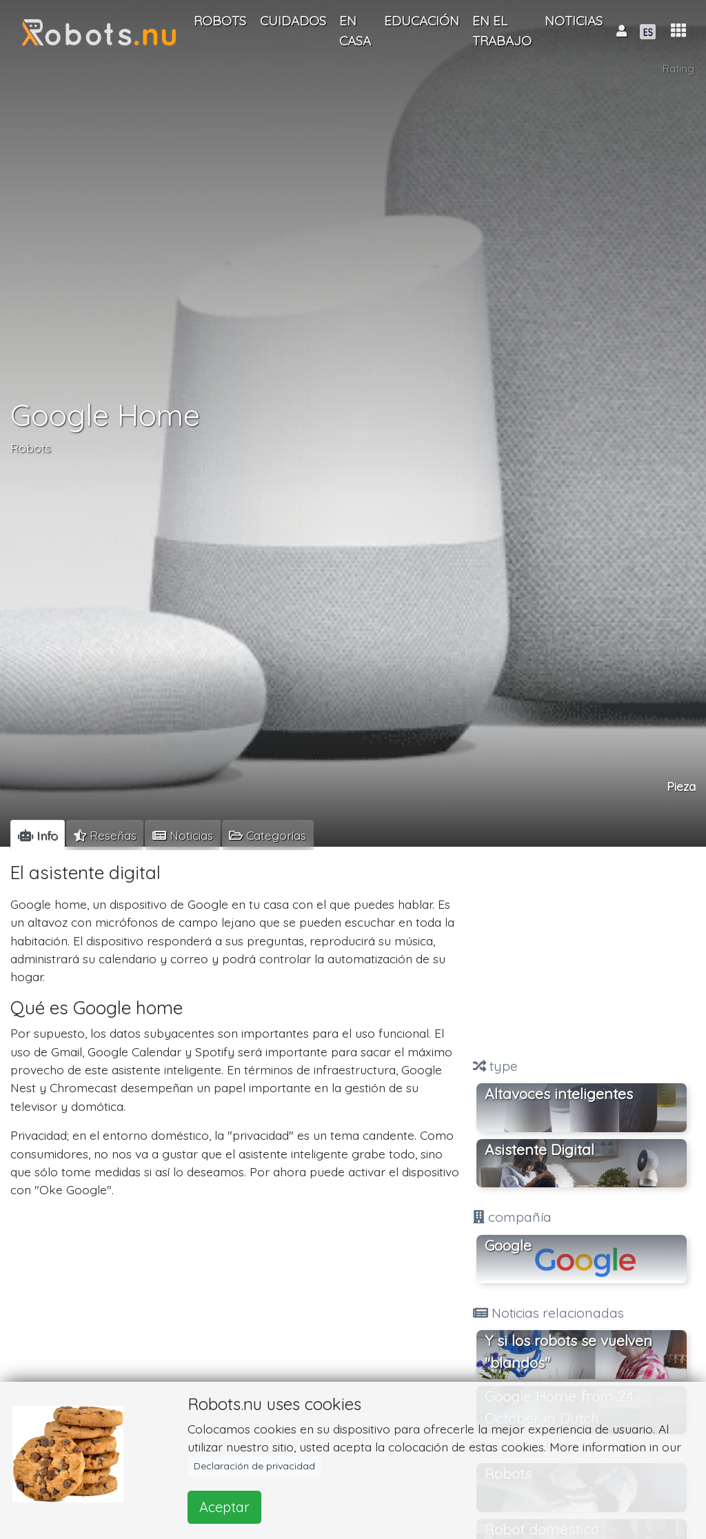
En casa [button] (355, 30)
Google (508, 1245)
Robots (30, 447)
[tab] (37, 835)
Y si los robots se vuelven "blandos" (568, 1351)
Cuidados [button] (293, 20)
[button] (678, 30)
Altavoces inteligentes (559, 1094)
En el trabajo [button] (502, 30)
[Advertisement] (581, 953)
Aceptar (224, 1507)
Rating (678, 68)
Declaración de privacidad (254, 1466)
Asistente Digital (539, 1149)
